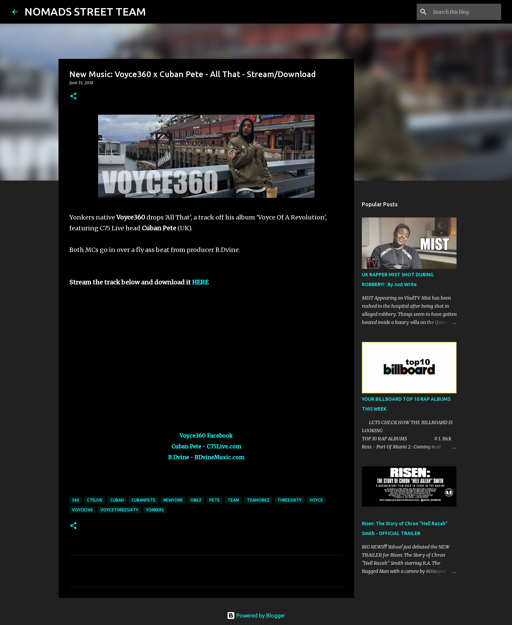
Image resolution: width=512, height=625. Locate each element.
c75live (94, 500)
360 (75, 500)
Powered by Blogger (256, 615)
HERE (200, 282)
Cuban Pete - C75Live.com (206, 446)
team (233, 500)
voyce (316, 500)
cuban (117, 500)
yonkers (155, 510)
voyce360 (82, 510)
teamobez (258, 500)
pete (214, 500)
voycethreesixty (119, 510)
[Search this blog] (465, 12)
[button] (73, 96)
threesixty (289, 500)
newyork (173, 500)
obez (196, 500)
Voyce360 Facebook (206, 435)
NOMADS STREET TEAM (85, 11)
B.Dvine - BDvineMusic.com (206, 457)
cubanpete (144, 500)
